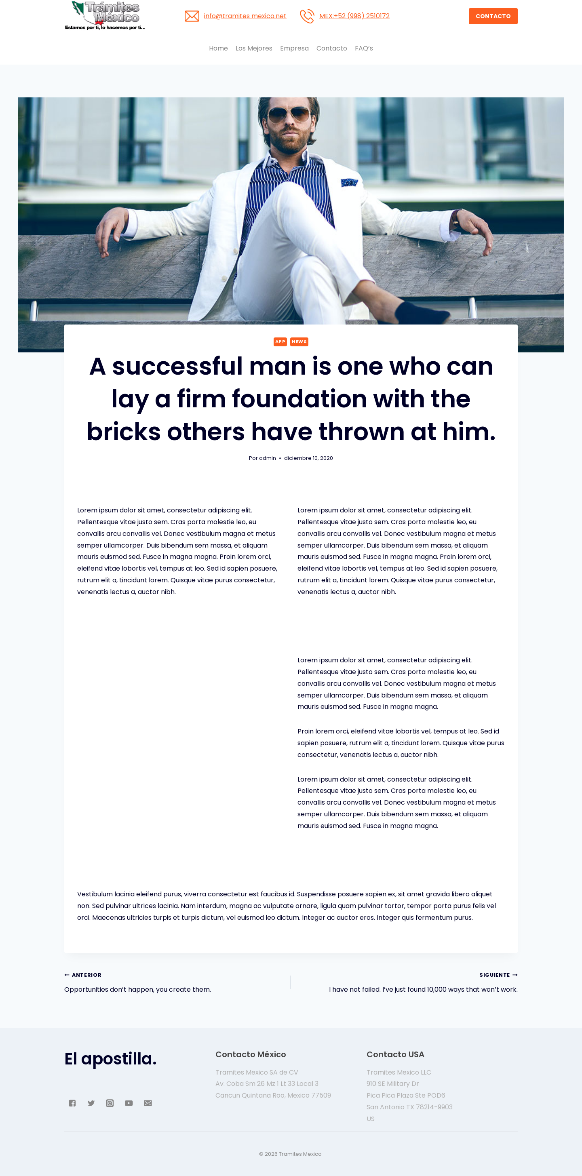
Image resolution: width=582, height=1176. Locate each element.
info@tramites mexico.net (245, 16)
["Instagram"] (110, 1103)
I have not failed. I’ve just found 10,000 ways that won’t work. (407, 981)
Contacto (331, 48)
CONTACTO (493, 16)
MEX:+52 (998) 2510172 (354, 16)
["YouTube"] (129, 1103)
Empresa (294, 48)
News (299, 341)
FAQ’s (364, 48)
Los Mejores (254, 48)
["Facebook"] (72, 1103)
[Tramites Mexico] (104, 16)
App (280, 341)
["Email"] (148, 1103)
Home (218, 48)
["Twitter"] (91, 1103)
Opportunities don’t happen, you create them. (174, 981)
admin (267, 458)
